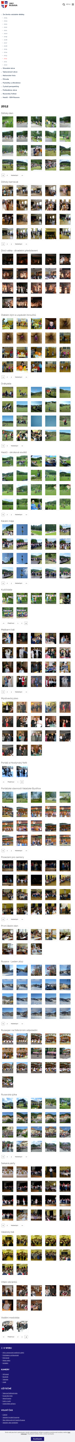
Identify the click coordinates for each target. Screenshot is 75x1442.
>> (22, 175)
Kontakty (5, 1363)
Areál (4, 1382)
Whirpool (6, 1374)
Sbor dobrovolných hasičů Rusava (14, 1420)
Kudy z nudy (7, 1401)
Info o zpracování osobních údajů (13, 1352)
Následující (14, 175)
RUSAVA (13, 4)
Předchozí (11, 623)
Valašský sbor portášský (10, 1422)
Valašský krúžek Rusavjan (11, 1417)
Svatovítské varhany (9, 1403)
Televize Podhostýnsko (10, 1393)
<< (3, 623)
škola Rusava (7, 1398)
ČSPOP (5, 1415)
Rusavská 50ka (7, 1396)
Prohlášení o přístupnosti (11, 1355)
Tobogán (5, 1379)
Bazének (5, 1377)
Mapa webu (6, 1360)
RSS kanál (6, 1358)
